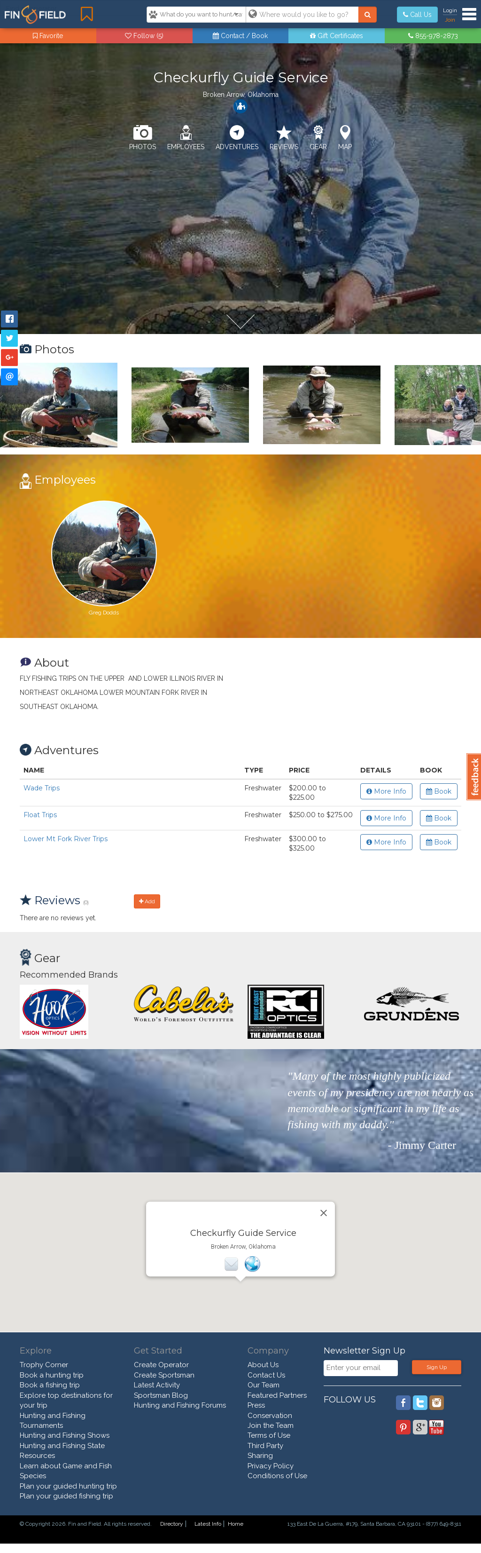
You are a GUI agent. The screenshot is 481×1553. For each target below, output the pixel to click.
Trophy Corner (44, 1365)
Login (450, 10)
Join (450, 19)
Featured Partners (277, 1395)
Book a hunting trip (52, 1375)
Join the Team (271, 1425)
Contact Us (266, 1375)
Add (147, 901)
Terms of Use (269, 1435)
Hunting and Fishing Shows (64, 1435)
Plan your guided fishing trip (66, 1496)
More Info (386, 791)
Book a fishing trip (50, 1385)
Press (256, 1405)
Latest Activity (157, 1385)
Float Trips (40, 815)
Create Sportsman (164, 1375)
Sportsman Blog (161, 1395)
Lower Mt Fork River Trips (65, 839)
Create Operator (161, 1365)
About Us (263, 1365)
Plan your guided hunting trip (68, 1486)
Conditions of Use (277, 1476)
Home (235, 1524)
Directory (171, 1524)
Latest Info (207, 1524)
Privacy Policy (271, 1466)
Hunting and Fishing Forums (180, 1405)
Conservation (270, 1415)
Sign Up (437, 1367)
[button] (240, 1290)
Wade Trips (41, 788)
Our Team (263, 1385)
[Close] (323, 1213)
